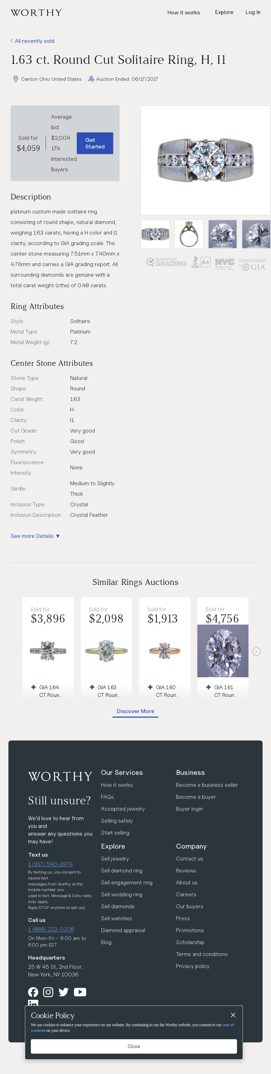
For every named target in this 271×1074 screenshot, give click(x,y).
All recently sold (32, 41)
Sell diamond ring (121, 870)
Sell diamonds (118, 906)
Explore (113, 846)
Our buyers (189, 906)
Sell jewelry (115, 858)
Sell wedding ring (121, 894)
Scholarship (190, 942)
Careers (186, 894)
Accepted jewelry (123, 808)
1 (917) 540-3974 (50, 864)
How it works (183, 12)
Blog (106, 942)
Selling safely (117, 820)
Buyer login (189, 808)
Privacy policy (193, 966)
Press (183, 918)
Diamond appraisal (123, 930)
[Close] (233, 1016)
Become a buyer (196, 796)
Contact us (189, 858)
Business (190, 772)
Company (191, 846)
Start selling (115, 832)
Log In (252, 12)
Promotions (190, 930)
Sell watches (116, 918)
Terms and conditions (202, 954)
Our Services (122, 772)
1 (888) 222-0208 (51, 929)
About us (187, 882)
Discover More (135, 711)
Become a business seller (207, 785)
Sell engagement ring (127, 882)
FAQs (107, 796)
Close (134, 1046)
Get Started (95, 143)
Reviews (186, 870)
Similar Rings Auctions (135, 582)
